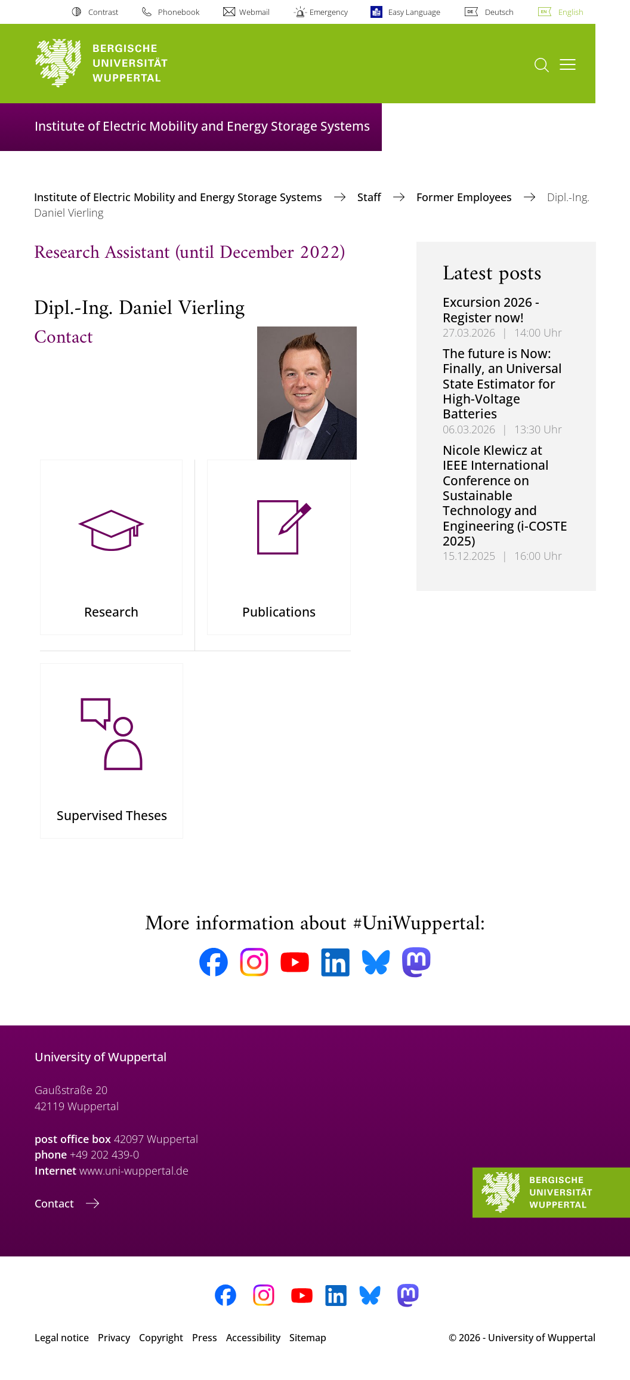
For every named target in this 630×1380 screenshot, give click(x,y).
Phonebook (178, 12)
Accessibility (253, 1343)
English (570, 12)
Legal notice (62, 1343)
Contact (56, 1209)
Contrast (103, 12)
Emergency (329, 12)
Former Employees (465, 197)
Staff (370, 197)
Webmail (254, 12)
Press (204, 1343)
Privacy (114, 1343)
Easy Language (414, 12)
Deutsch (499, 12)
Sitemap (307, 1343)
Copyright (161, 1343)
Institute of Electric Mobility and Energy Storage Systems (179, 197)
